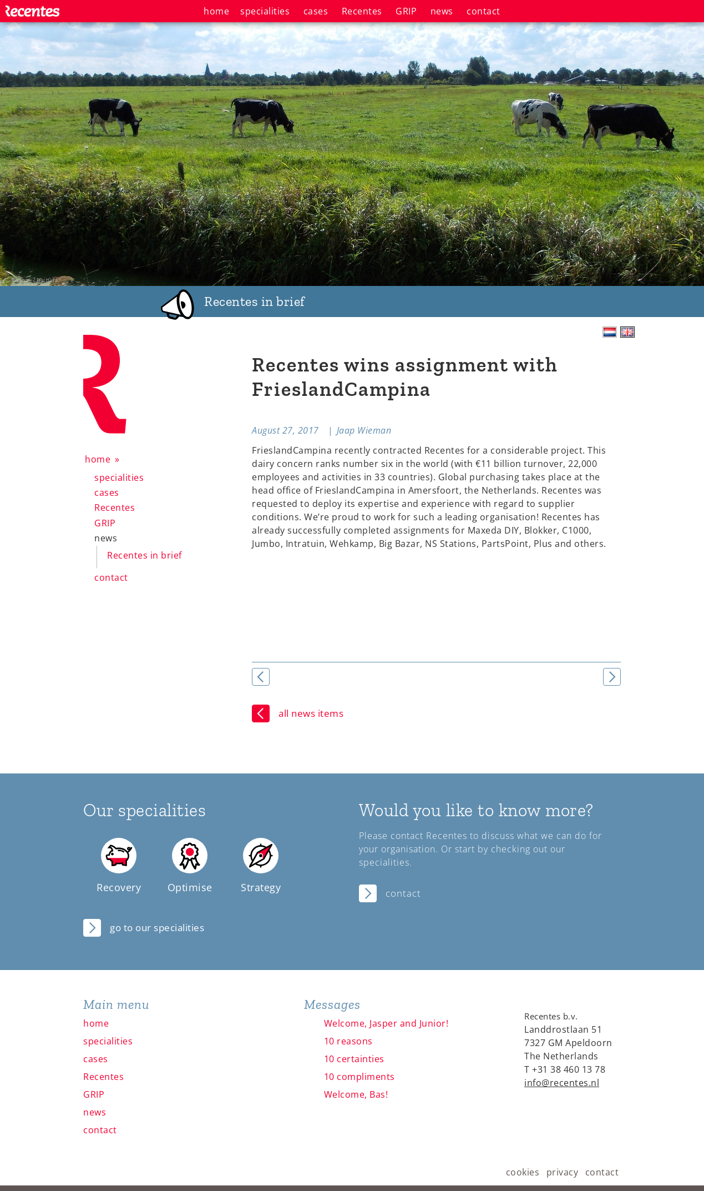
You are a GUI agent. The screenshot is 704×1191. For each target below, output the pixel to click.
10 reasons (348, 1041)
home (97, 459)
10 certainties (354, 1059)
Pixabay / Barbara (35, 280)
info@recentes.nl (561, 1083)
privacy (562, 1172)
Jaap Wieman (364, 430)
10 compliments (359, 1077)
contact (111, 577)
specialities (119, 477)
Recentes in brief (144, 555)
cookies (523, 1172)
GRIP (104, 523)
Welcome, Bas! (356, 1094)
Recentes (114, 507)
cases (106, 492)
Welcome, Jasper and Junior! (386, 1023)
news (105, 538)
